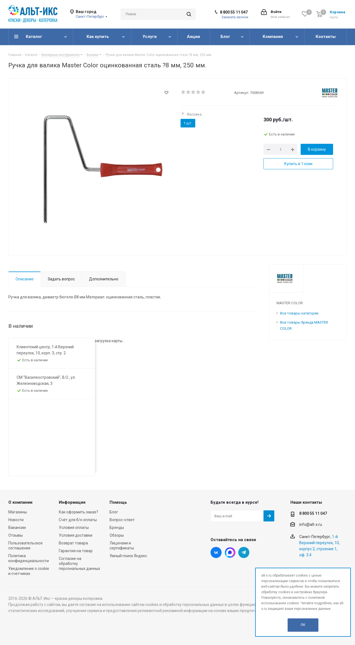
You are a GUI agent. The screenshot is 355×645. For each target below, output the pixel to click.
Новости (16, 520)
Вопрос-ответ (122, 520)
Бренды (117, 527)
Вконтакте (216, 552)
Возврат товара (73, 543)
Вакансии (17, 527)
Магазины (17, 512)
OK (303, 625)
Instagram (229, 552)
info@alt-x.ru (310, 524)
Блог (114, 512)
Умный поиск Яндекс (128, 556)
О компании (20, 502)
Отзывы (15, 535)
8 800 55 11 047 (234, 12)
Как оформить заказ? (78, 512)
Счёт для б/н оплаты (78, 520)
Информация (72, 502)
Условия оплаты (74, 527)
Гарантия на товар (76, 551)
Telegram (243, 552)
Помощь (118, 502)
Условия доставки (75, 535)
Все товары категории (299, 313)
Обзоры (117, 535)
